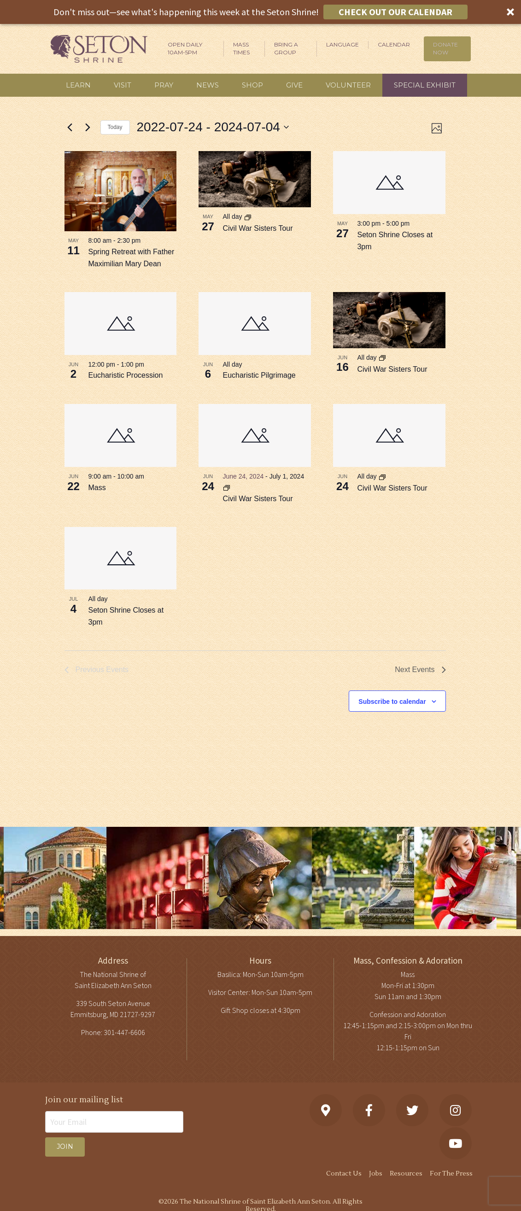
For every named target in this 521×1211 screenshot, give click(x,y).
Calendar (394, 44)
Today (115, 127)
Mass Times (241, 48)
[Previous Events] (70, 127)
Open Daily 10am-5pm (185, 48)
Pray (163, 85)
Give (294, 85)
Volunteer (348, 85)
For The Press (451, 1174)
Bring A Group (286, 48)
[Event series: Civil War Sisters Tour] (248, 217)
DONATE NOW (445, 48)
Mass (97, 487)
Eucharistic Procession (125, 375)
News (207, 85)
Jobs (375, 1174)
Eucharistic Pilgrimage (258, 375)
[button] (260, 12)
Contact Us (344, 1174)
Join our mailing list (84, 1099)
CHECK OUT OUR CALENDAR (395, 12)
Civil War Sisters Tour (257, 228)
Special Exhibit (425, 85)
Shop (252, 85)
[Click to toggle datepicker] (213, 127)
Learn (78, 85)
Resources (406, 1174)
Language (342, 44)
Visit (122, 85)
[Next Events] (88, 127)
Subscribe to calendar (392, 701)
